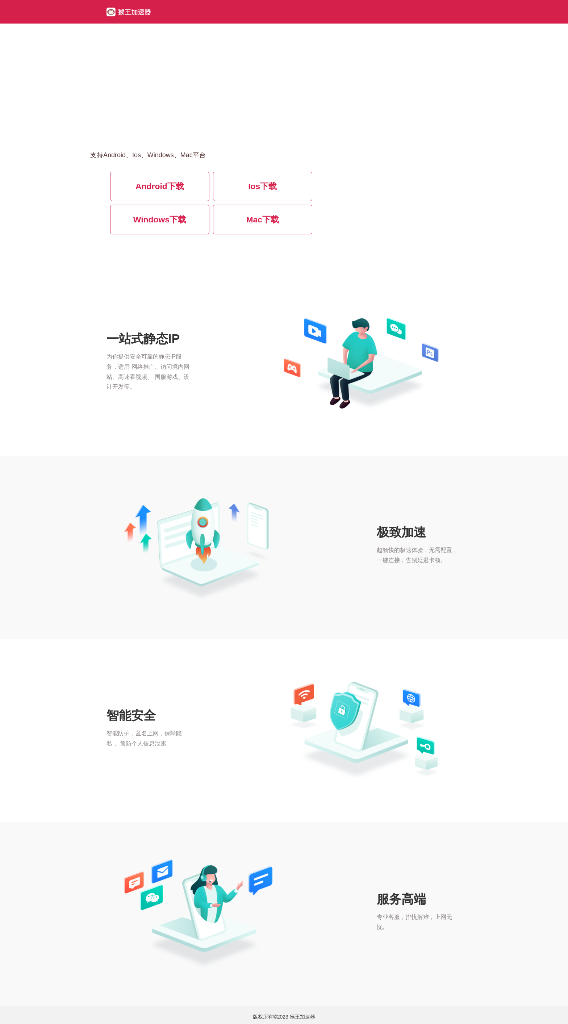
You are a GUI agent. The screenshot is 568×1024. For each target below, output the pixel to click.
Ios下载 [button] (262, 186)
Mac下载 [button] (262, 219)
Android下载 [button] (159, 186)
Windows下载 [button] (159, 219)
